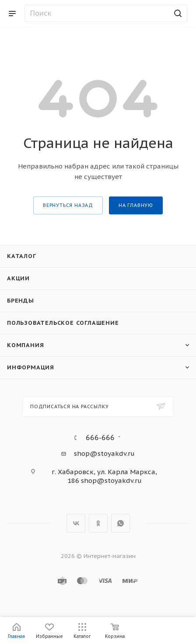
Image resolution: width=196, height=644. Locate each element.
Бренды (20, 300)
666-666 (100, 437)
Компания (25, 345)
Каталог (21, 256)
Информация (30, 367)
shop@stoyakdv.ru (104, 453)
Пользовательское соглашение (63, 323)
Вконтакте (75, 523)
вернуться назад (68, 205)
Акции (18, 278)
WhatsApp (120, 523)
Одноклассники (98, 523)
